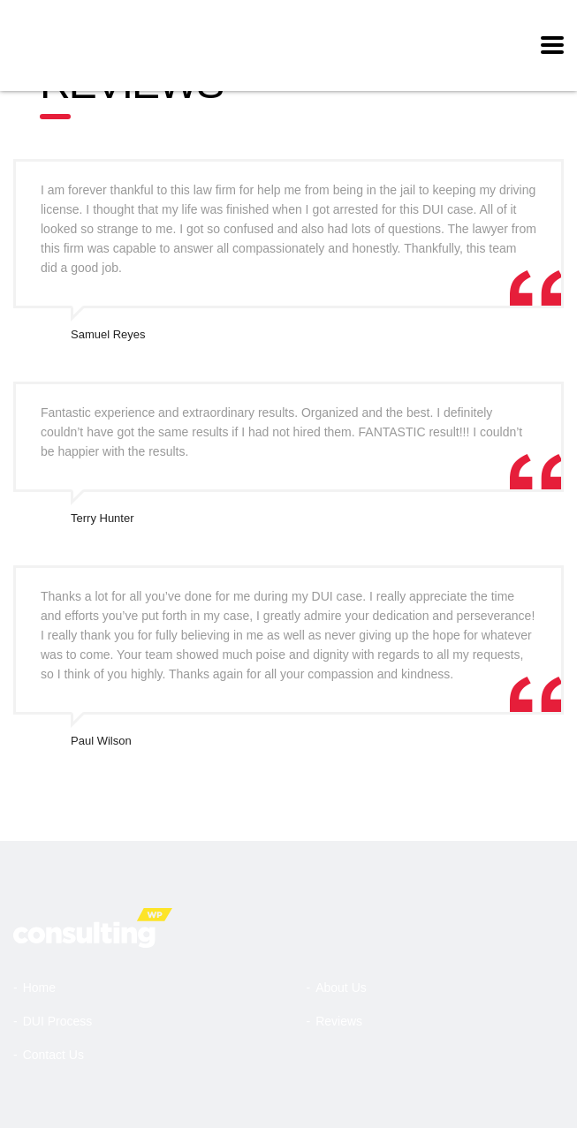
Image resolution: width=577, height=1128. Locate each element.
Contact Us (53, 1055)
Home (39, 987)
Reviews (338, 1021)
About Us (341, 987)
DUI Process (58, 1021)
